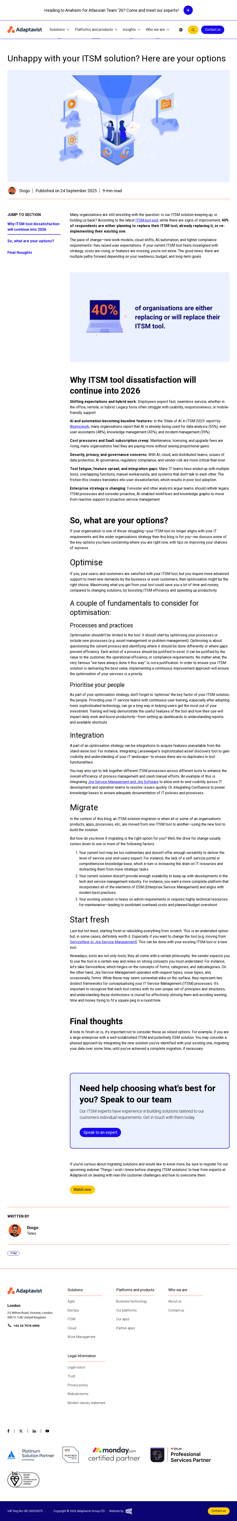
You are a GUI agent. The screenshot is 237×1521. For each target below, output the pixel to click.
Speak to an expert (100, 1132)
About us (174, 1301)
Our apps (123, 1319)
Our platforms (126, 1310)
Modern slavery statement (86, 1403)
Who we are (157, 30)
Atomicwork (79, 426)
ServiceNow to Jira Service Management (103, 942)
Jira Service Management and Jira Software (123, 782)
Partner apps (125, 1328)
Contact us (213, 29)
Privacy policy (78, 1385)
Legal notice (76, 1367)
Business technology (131, 1301)
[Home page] (24, 29)
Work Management (81, 1337)
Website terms (78, 1394)
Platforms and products (96, 30)
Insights (131, 30)
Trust (71, 1376)
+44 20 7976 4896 (26, 1325)
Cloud (72, 1328)
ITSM (71, 1319)
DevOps (73, 1310)
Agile (71, 1301)
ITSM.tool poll (146, 220)
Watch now (82, 1189)
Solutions (59, 30)
